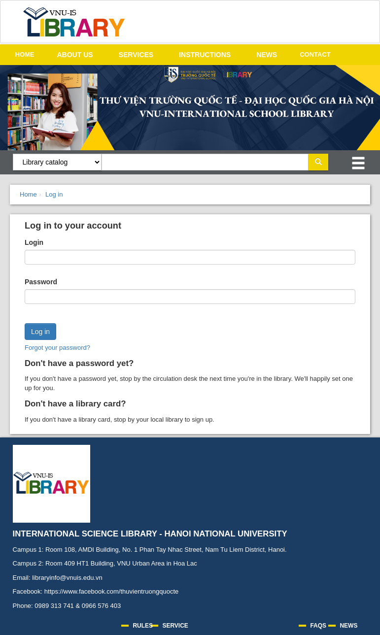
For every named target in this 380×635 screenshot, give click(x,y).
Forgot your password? (57, 347)
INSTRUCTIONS (205, 55)
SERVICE (175, 625)
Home (28, 194)
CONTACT (315, 54)
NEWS (266, 55)
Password (41, 282)
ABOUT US (75, 55)
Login (34, 242)
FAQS (318, 625)
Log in (54, 194)
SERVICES (136, 55)
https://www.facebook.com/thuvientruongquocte (111, 591)
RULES (143, 625)
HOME (25, 54)
